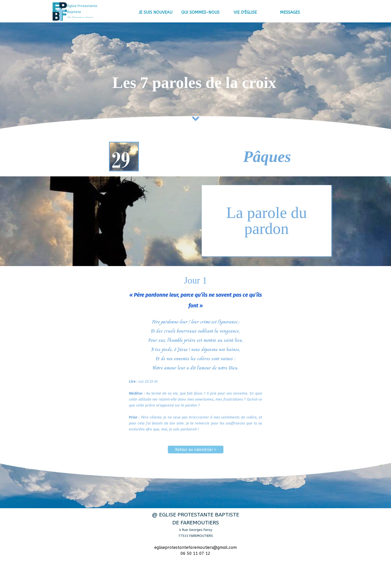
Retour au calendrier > (195, 449)
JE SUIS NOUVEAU (155, 12)
